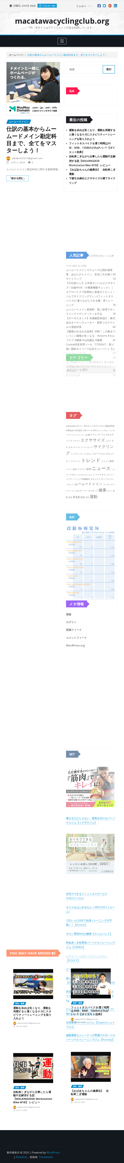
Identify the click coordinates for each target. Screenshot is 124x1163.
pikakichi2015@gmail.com (27, 159)
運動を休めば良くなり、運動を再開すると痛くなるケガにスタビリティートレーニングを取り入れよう (92, 135)
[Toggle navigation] (62, 41)
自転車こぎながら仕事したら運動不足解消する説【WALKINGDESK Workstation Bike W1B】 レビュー (92, 161)
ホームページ (16, 54)
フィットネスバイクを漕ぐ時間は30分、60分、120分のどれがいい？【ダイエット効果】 (92, 148)
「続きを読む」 (17, 179)
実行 (108, 69)
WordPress (53, 1152)
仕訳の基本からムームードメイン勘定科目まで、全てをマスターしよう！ (67, 54)
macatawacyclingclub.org (62, 21)
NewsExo (21, 1157)
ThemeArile (46, 1157)
